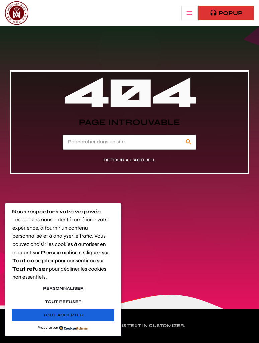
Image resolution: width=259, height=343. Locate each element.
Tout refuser (63, 302)
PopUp (226, 13)
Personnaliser (63, 288)
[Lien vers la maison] (16, 13)
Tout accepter (63, 315)
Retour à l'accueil (130, 160)
